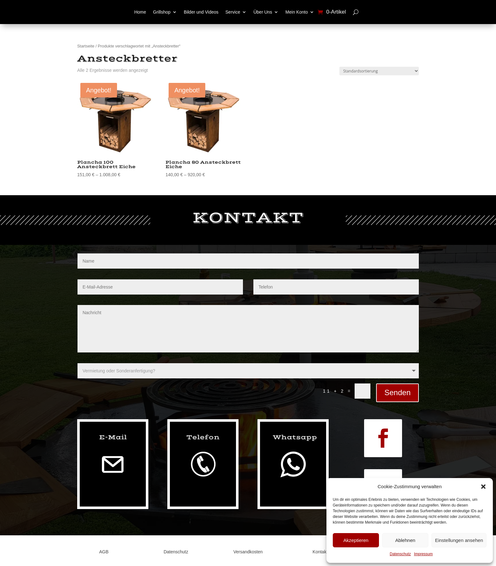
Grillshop (161, 12)
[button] (483, 486)
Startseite (85, 46)
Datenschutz (400, 554)
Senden (397, 392)
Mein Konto (296, 12)
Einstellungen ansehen (459, 540)
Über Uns (262, 12)
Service (233, 12)
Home (140, 12)
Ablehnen (405, 540)
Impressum (423, 554)
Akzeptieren (355, 540)
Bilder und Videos (201, 12)
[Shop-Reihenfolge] (379, 71)
